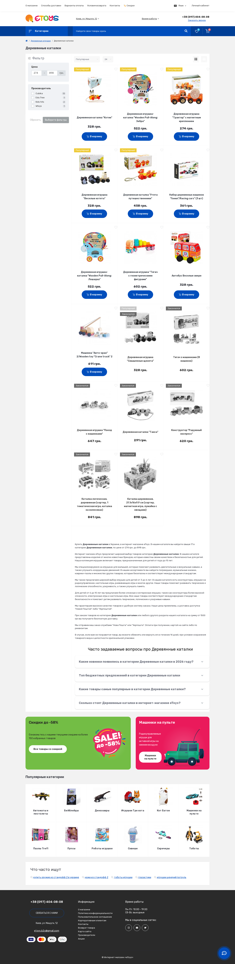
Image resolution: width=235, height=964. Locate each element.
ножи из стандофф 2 (96, 877)
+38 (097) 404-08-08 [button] (46, 902)
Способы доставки (51, 5)
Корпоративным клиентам (92, 920)
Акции (81, 938)
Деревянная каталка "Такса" (140, 432)
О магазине (32, 5)
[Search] (186, 31)
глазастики (144, 877)
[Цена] (36, 73)
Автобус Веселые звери (186, 275)
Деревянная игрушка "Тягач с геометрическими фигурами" (140, 276)
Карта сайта (84, 931)
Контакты (115, 5)
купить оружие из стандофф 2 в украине (56, 877)
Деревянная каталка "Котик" (94, 117)
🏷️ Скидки (129, 5)
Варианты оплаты (74, 5)
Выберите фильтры (56, 120)
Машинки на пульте (150, 757)
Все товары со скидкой (47, 749)
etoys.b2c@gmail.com (46, 930)
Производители (86, 935)
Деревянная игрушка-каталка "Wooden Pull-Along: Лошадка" (94, 276)
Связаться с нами (47, 913)
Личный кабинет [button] (200, 5)
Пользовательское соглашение (95, 917)
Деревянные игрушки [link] (41, 41)
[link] (27, 41)
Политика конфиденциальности (95, 913)
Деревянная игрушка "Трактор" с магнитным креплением (186, 118)
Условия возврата (96, 5)
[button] (86, 18)
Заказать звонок (197, 20)
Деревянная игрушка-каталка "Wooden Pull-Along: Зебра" (140, 118)
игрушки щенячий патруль (171, 877)
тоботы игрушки (123, 877)
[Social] (128, 927)
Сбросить (35, 120)
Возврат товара (86, 928)
